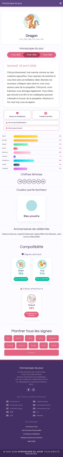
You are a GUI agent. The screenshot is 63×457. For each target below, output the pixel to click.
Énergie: (4, 140)
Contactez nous (31, 426)
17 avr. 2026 (15, 55)
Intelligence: (6, 160)
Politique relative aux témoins (31, 438)
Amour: (4, 148)
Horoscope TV (13, 402)
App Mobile (31, 441)
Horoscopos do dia (41, 409)
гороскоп (38, 416)
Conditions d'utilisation (31, 434)
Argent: (4, 144)
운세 (9, 416)
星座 (9, 412)
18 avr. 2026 (31, 55)
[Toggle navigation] (60, 3)
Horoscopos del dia (41, 405)
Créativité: (5, 168)
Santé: (4, 136)
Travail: (4, 164)
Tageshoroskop (40, 402)
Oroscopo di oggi (14, 409)
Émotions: (5, 152)
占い (36, 412)
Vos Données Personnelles (31, 430)
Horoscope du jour (12, 3)
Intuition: (4, 156)
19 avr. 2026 (47, 55)
